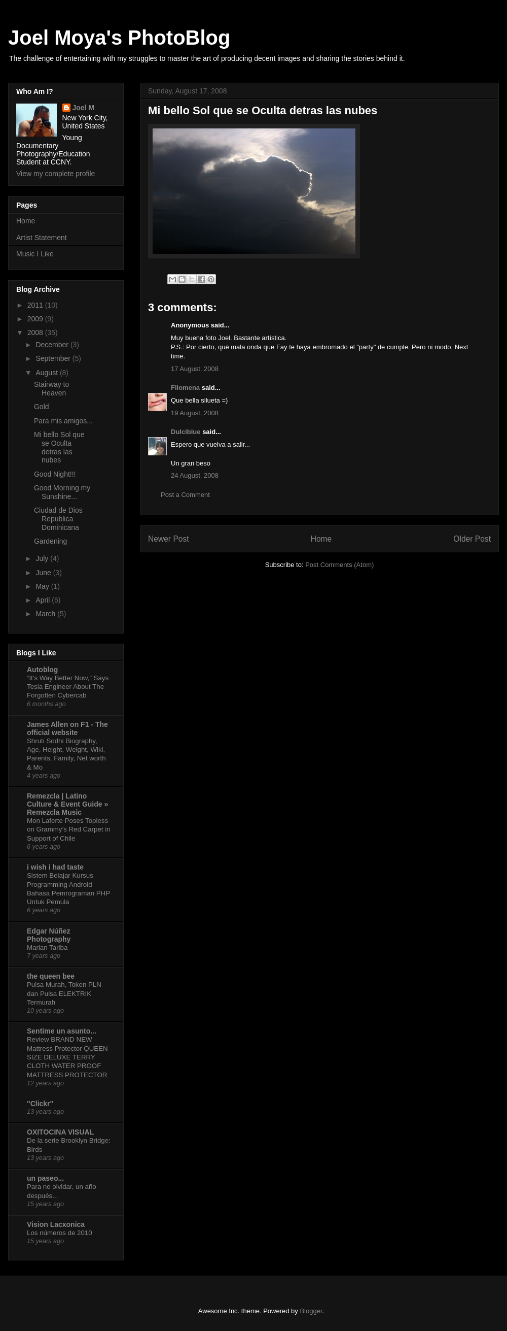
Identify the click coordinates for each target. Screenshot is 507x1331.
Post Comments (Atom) (339, 565)
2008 (36, 332)
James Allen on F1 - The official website (67, 728)
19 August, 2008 (195, 413)
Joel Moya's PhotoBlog (119, 37)
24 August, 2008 (195, 475)
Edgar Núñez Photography (48, 935)
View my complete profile (55, 174)
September (53, 358)
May (43, 586)
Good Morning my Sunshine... (62, 492)
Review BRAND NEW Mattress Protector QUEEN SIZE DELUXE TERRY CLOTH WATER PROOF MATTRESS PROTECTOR (67, 1057)
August (47, 373)
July (42, 558)
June (44, 573)
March (46, 614)
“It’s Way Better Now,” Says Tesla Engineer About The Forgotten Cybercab (67, 687)
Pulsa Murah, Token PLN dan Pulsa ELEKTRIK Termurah (64, 993)
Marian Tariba (47, 947)
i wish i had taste (55, 867)
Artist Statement (41, 238)
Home (321, 539)
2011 (36, 305)
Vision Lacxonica (56, 1224)
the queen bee (51, 976)
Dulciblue (186, 432)
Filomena (185, 387)
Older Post (472, 539)
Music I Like (35, 254)
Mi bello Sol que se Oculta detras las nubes (59, 447)
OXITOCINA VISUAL (60, 1132)
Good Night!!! (55, 474)
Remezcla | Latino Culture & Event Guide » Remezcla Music (67, 804)
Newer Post (168, 539)
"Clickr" (40, 1104)
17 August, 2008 (195, 369)
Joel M (84, 108)
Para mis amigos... (63, 421)
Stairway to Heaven (51, 388)
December (52, 345)
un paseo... (45, 1178)
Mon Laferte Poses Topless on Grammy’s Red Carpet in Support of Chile (69, 829)
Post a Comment (185, 494)
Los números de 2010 (59, 1233)
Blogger (311, 1311)
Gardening (50, 541)
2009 (36, 319)
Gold (41, 407)
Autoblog (42, 670)
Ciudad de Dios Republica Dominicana (58, 518)
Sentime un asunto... (61, 1031)
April (43, 600)
